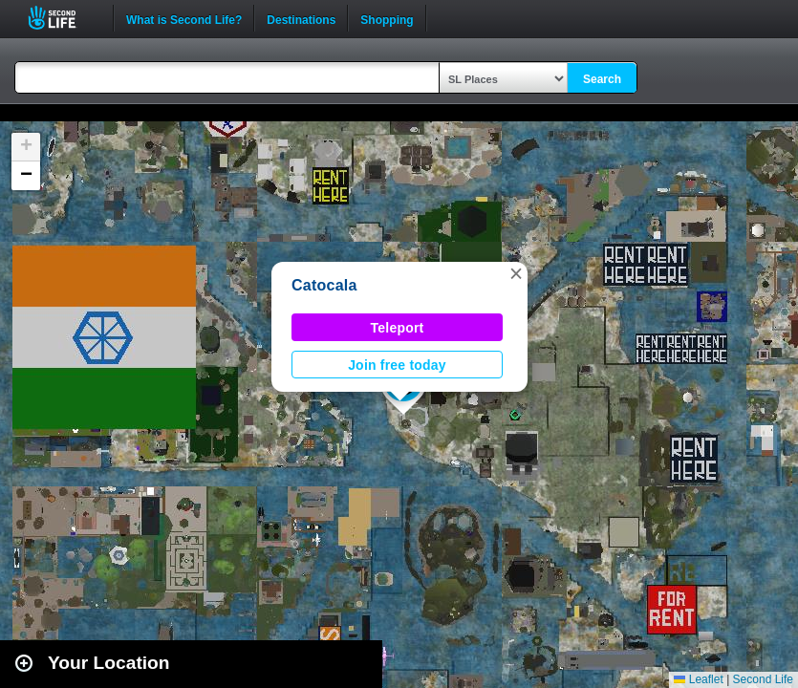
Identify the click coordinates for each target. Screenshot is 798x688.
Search (602, 79)
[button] (516, 273)
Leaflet (698, 679)
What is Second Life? (184, 18)
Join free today (397, 365)
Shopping (386, 18)
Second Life (62, 18)
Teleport (397, 327)
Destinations (301, 18)
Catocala (324, 285)
